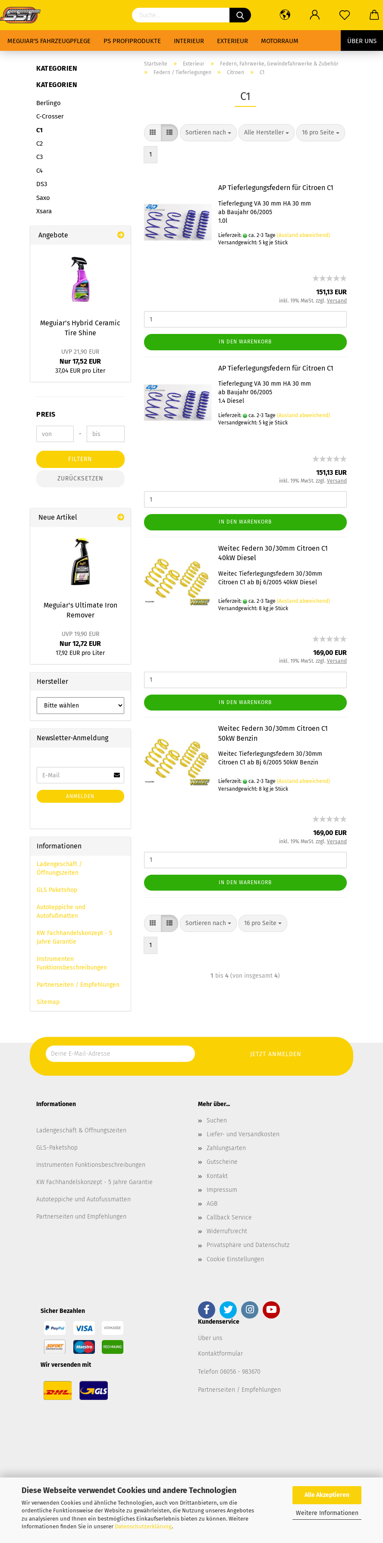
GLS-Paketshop (57, 1147)
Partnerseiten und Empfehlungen (81, 1216)
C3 (39, 157)
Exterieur (232, 41)
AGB (212, 1203)
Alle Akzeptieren (327, 1495)
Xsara (44, 211)
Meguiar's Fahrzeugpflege (49, 41)
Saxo (43, 198)
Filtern (80, 459)
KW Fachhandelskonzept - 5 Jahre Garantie (74, 937)
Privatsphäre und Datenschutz (248, 1245)
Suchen (217, 1120)
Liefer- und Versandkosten (243, 1134)
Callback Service (229, 1217)
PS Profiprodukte (132, 41)
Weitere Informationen (327, 1513)
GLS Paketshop (57, 890)
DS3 (41, 184)
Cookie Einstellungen (235, 1259)
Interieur (189, 41)
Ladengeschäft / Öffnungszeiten (59, 868)
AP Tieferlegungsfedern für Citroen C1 (275, 188)
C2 (39, 143)
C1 (39, 130)
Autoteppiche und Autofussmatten (83, 1199)
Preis (46, 414)
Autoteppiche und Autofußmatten (61, 912)
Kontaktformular (220, 1353)
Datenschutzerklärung (143, 1526)
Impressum (222, 1190)
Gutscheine (222, 1162)
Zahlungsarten (226, 1148)
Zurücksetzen (80, 478)
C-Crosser (50, 116)
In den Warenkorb (245, 342)
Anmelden (80, 796)
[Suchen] (240, 15)
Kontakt (217, 1176)
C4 (39, 171)
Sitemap (48, 1002)
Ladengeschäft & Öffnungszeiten (81, 1130)
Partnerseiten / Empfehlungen (78, 984)
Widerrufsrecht (227, 1231)
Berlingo (48, 103)
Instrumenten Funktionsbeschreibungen (72, 963)
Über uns (362, 41)
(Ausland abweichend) (303, 235)
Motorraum (279, 41)
